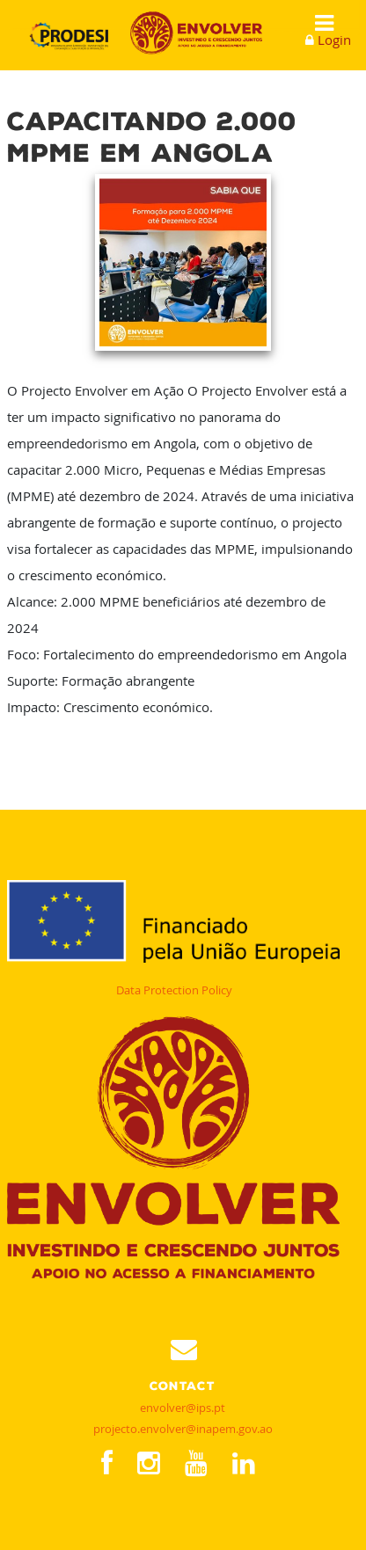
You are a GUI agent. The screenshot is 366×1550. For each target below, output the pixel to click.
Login (334, 39)
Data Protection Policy (174, 990)
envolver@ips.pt (182, 1407)
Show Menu (318, 23)
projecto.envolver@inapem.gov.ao (183, 1429)
